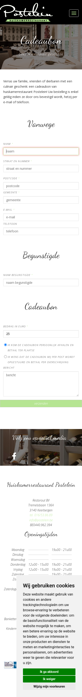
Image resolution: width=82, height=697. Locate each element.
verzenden (41, 403)
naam (8, 143)
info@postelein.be (41, 520)
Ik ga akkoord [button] (49, 671)
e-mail (9, 209)
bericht (8, 367)
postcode (11, 178)
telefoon (10, 223)
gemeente (11, 192)
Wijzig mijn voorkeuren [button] (49, 686)
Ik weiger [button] (49, 679)
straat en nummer (17, 161)
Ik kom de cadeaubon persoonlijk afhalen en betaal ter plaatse (38, 347)
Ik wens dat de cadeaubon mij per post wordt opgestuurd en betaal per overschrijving (39, 359)
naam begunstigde (18, 275)
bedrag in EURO (15, 326)
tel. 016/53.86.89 (41, 515)
